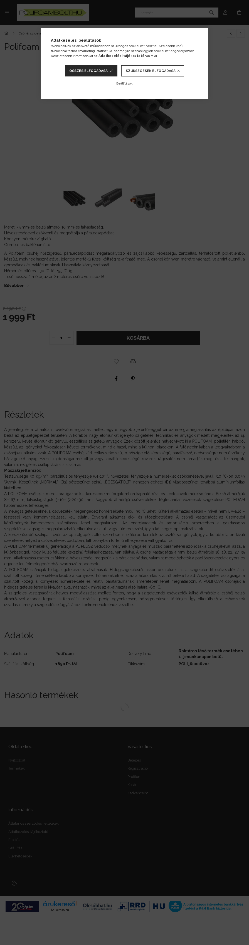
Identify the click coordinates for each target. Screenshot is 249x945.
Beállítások (124, 83)
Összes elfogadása (88, 71)
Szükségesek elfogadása (151, 71)
